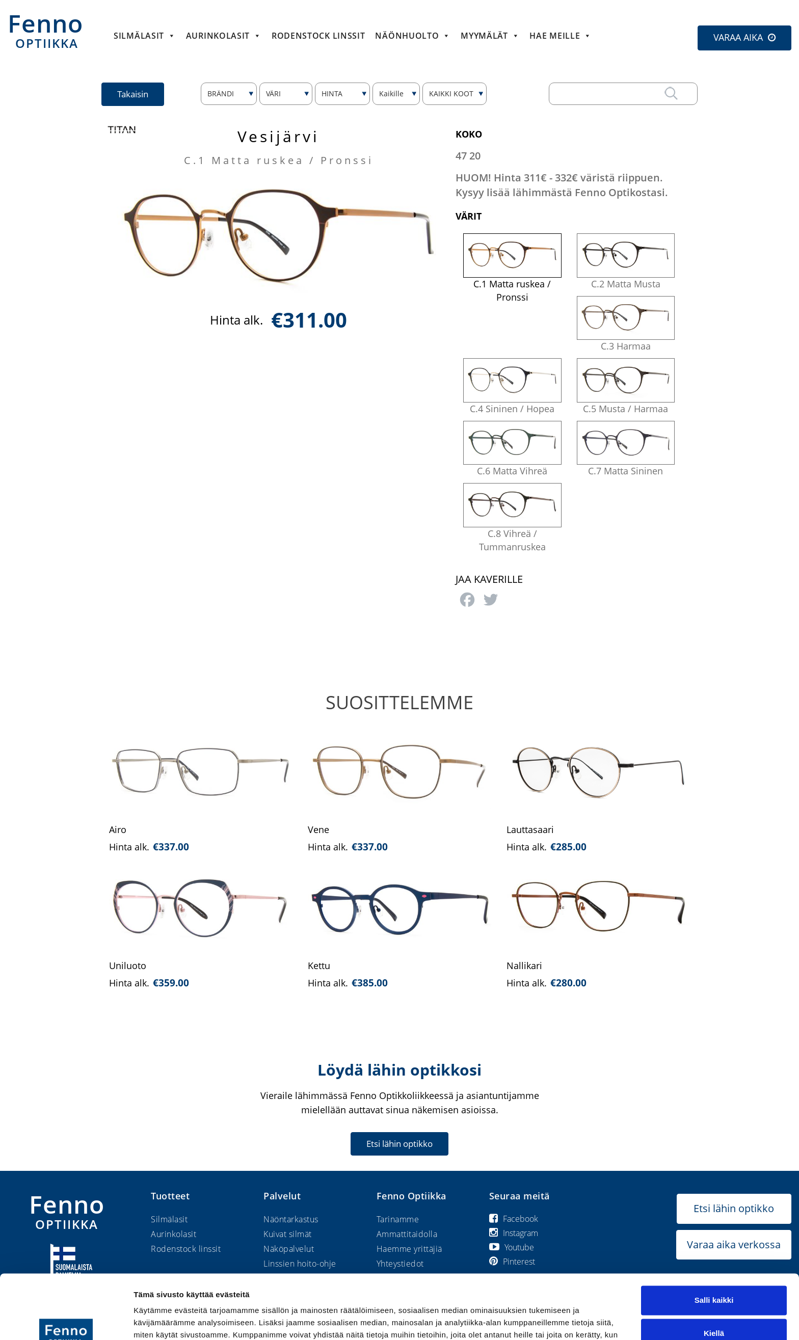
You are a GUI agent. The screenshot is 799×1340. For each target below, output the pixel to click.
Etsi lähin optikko (399, 1143)
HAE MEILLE (560, 35)
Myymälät (490, 35)
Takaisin (132, 94)
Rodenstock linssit (318, 35)
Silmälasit (145, 35)
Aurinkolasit (223, 35)
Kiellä (714, 1278)
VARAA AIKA (738, 37)
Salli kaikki (714, 1245)
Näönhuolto (412, 35)
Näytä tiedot (156, 1320)
